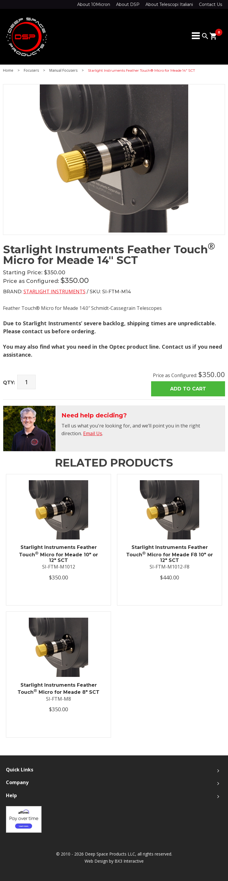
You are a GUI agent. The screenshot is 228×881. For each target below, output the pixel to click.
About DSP (128, 4)
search (205, 36)
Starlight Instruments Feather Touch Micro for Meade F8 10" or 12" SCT (169, 553)
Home (8, 70)
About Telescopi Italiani (169, 4)
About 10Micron (93, 4)
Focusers (31, 70)
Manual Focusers (63, 70)
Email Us (92, 433)
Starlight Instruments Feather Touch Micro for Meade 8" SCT (58, 688)
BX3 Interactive (129, 861)
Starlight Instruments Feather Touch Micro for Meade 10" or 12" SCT (58, 553)
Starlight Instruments (54, 291)
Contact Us (210, 4)
